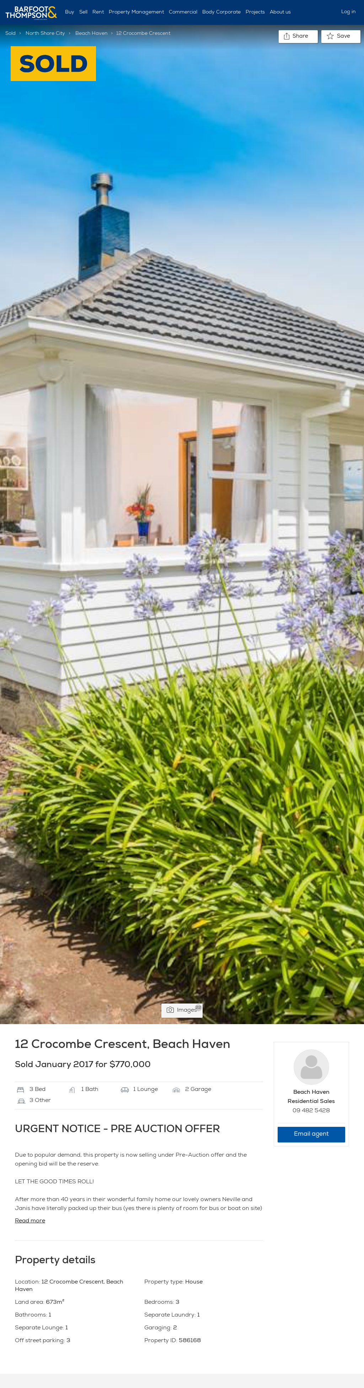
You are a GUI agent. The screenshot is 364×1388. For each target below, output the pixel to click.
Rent (98, 12)
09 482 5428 (311, 1111)
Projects (255, 12)
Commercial (183, 12)
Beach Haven (91, 33)
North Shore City (45, 33)
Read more (30, 1221)
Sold (10, 33)
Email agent (311, 1134)
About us (280, 12)
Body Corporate (221, 12)
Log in (348, 12)
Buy (69, 12)
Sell (83, 12)
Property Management (136, 12)
